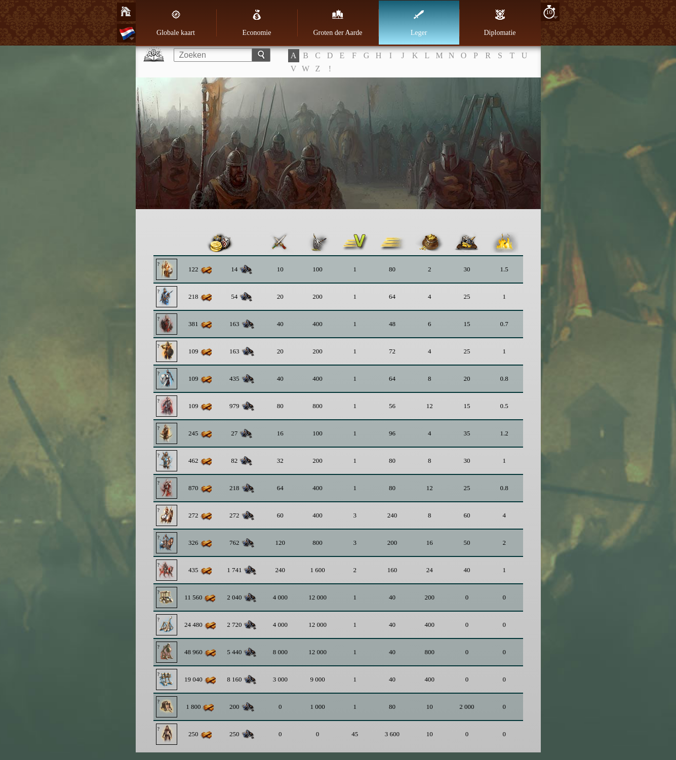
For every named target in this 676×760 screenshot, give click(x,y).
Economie (257, 22)
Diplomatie (500, 22)
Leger (419, 22)
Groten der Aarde (337, 22)
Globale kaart (175, 22)
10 (549, 12)
